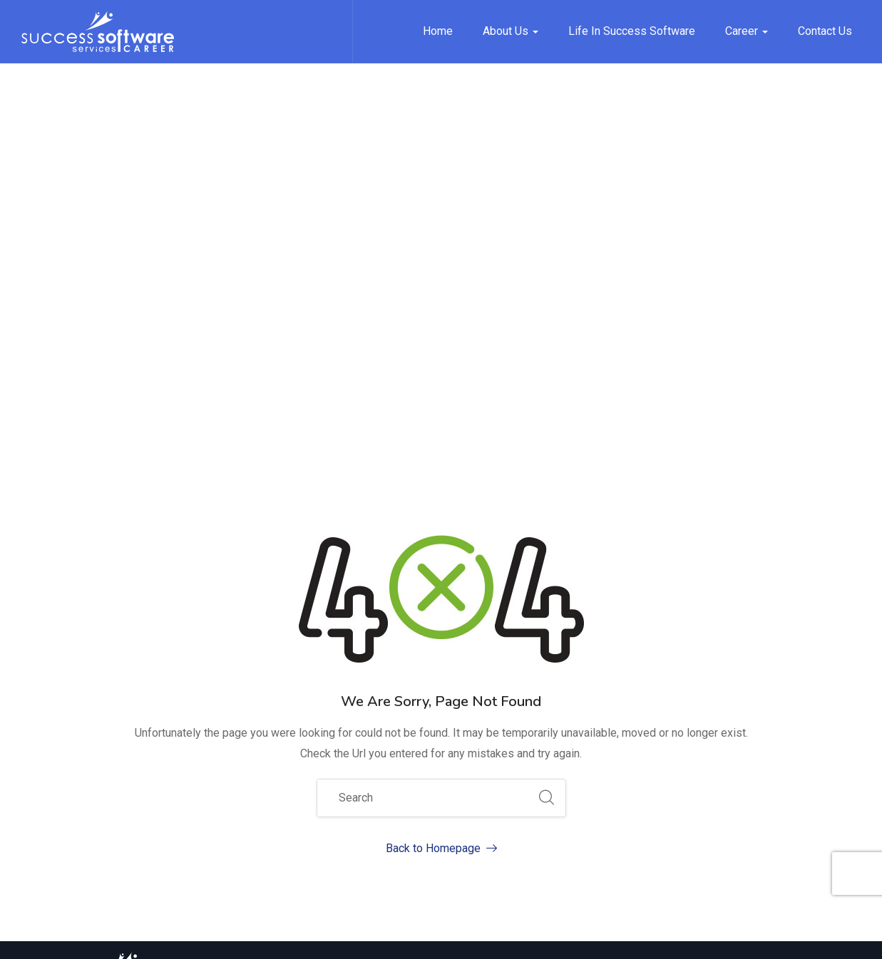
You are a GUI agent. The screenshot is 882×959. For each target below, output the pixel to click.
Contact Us (825, 31)
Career (746, 31)
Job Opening (618, 767)
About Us (510, 31)
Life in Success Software (631, 31)
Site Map (515, 937)
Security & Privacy (792, 937)
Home (438, 31)
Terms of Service (686, 937)
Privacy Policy (591, 937)
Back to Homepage (441, 497)
